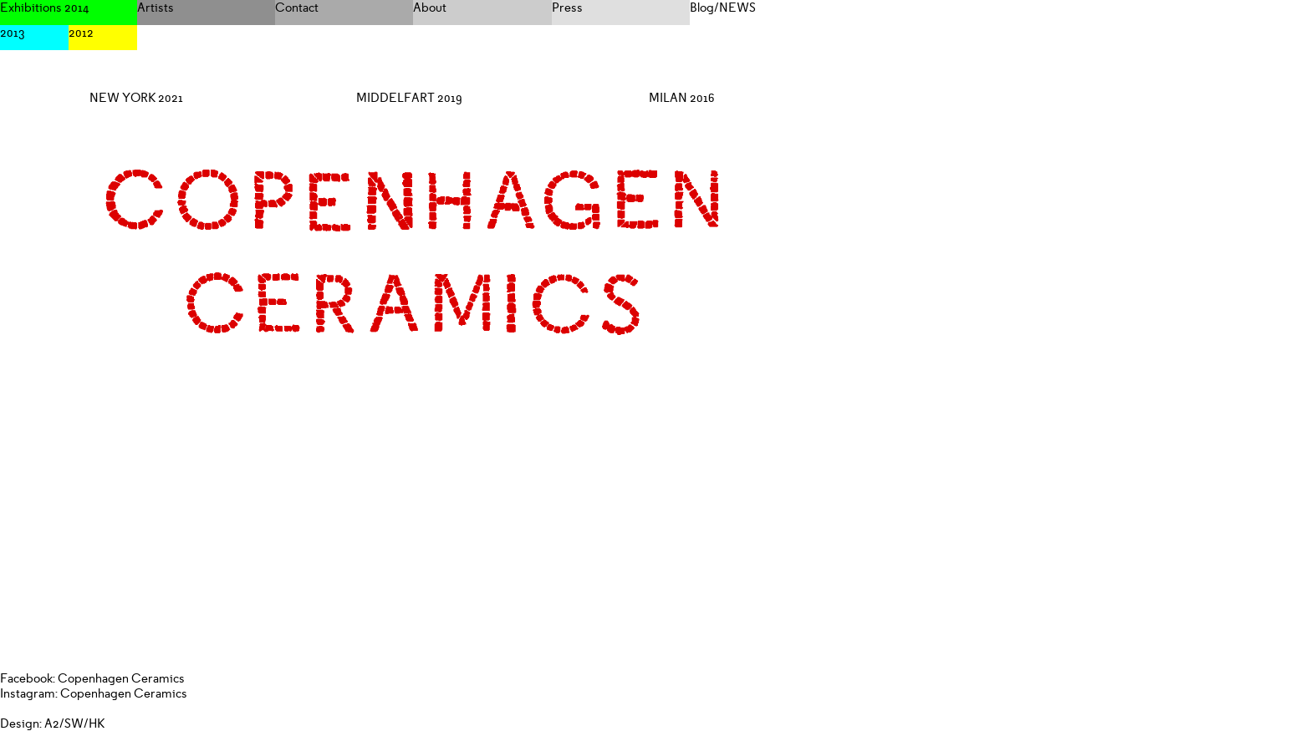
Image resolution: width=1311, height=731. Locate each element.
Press (567, 7)
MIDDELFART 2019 (409, 97)
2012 (81, 32)
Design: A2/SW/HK (52, 723)
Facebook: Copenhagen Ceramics (92, 678)
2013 (12, 32)
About (429, 7)
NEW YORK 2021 (136, 97)
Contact (297, 7)
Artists (155, 7)
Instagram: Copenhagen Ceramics (93, 693)
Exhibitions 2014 (44, 7)
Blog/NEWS (723, 7)
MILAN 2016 (682, 97)
